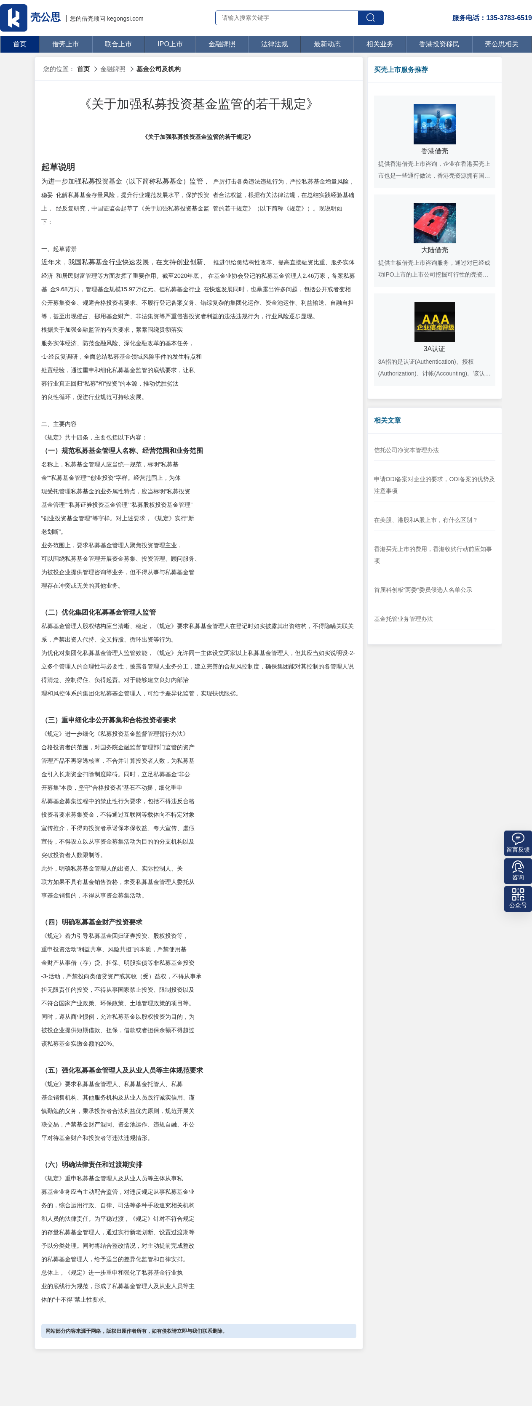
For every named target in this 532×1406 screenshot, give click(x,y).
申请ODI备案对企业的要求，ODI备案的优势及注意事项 (434, 485)
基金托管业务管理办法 (403, 618)
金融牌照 (222, 44)
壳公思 (31, 17)
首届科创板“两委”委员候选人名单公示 (423, 589)
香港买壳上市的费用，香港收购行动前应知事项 (433, 555)
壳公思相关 (502, 44)
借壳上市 (65, 44)
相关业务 (379, 44)
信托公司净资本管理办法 (406, 450)
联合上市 (118, 44)
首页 (20, 44)
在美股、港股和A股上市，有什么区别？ (426, 520)
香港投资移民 (439, 44)
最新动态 (327, 44)
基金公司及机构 (158, 68)
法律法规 (274, 44)
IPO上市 (170, 44)
